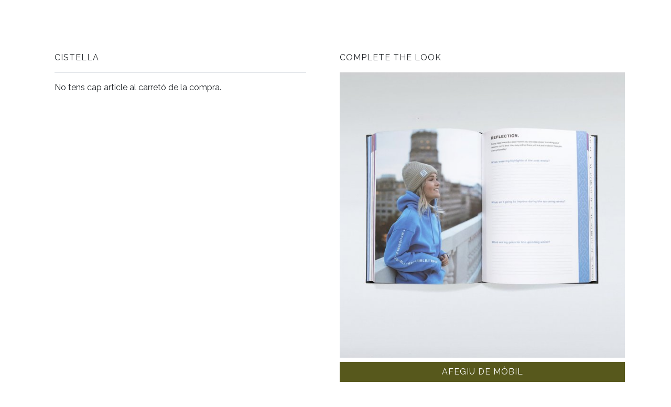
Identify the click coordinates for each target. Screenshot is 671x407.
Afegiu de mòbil (482, 372)
